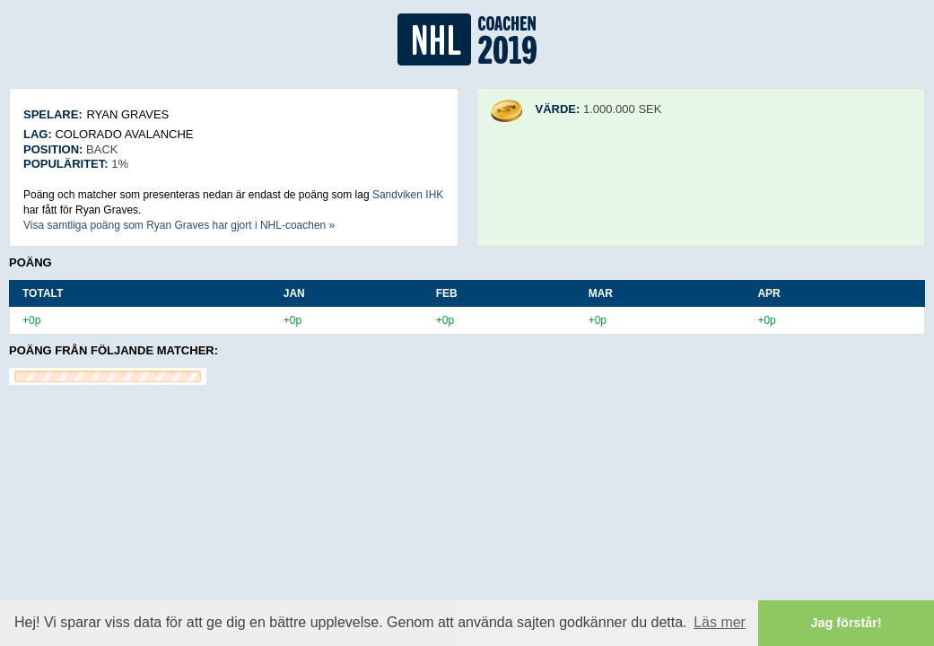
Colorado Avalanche (124, 134)
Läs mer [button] (720, 622)
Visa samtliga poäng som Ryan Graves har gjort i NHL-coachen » (179, 225)
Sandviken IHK (407, 194)
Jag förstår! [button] (846, 622)
